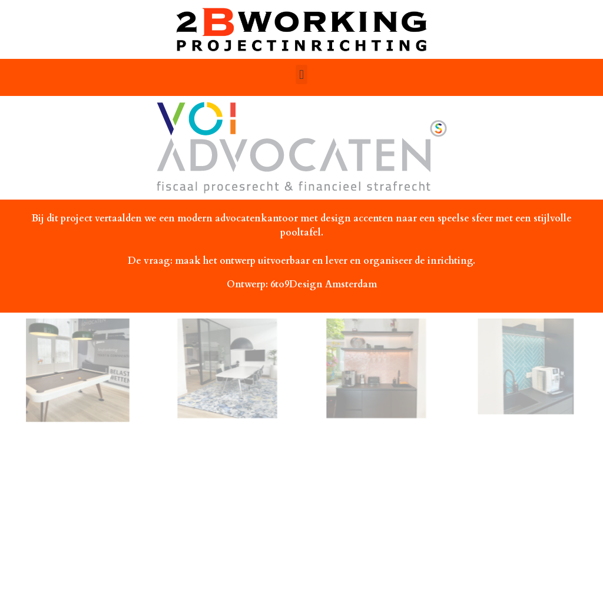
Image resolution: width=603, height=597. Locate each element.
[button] (301, 74)
